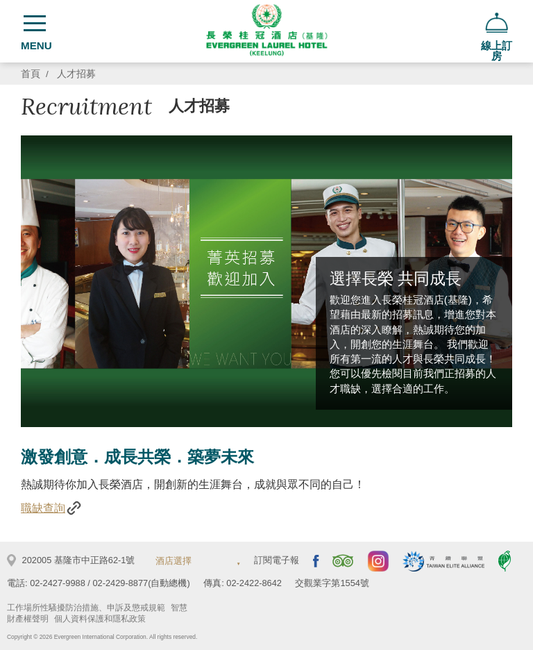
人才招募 (76, 74)
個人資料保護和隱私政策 (100, 619)
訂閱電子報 (276, 560)
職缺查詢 (52, 508)
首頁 (30, 74)
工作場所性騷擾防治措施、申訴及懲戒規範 (86, 607)
